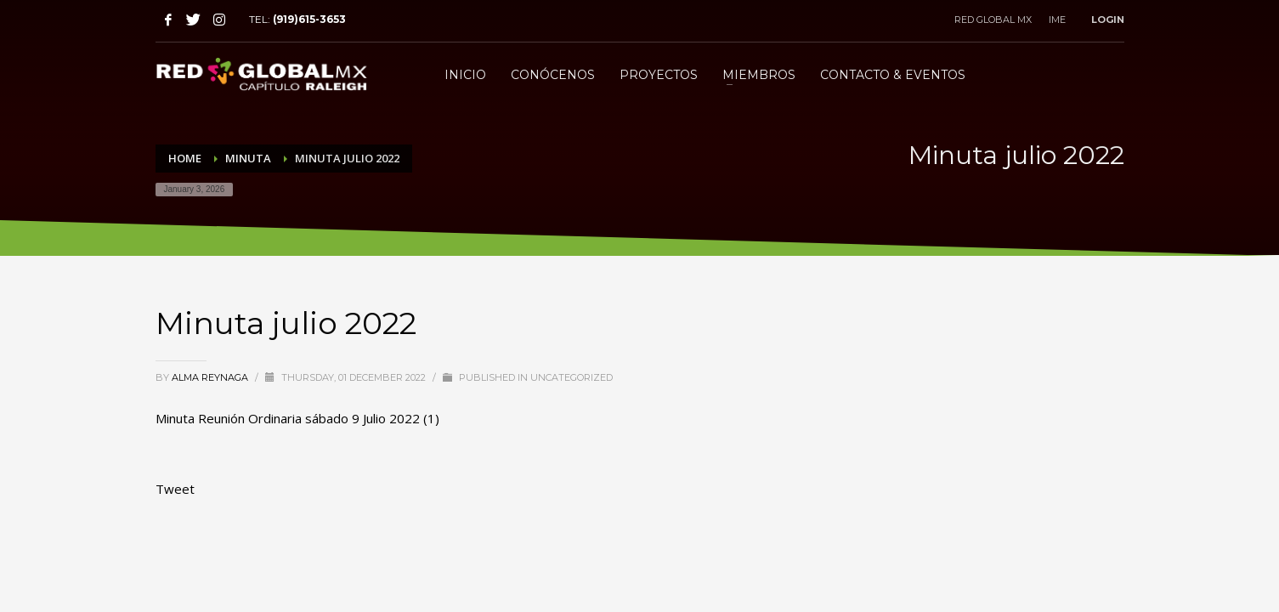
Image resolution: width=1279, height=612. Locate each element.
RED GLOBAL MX (993, 20)
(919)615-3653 (309, 19)
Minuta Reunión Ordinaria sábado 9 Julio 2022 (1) (297, 418)
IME (1057, 20)
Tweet (175, 488)
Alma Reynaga (211, 377)
